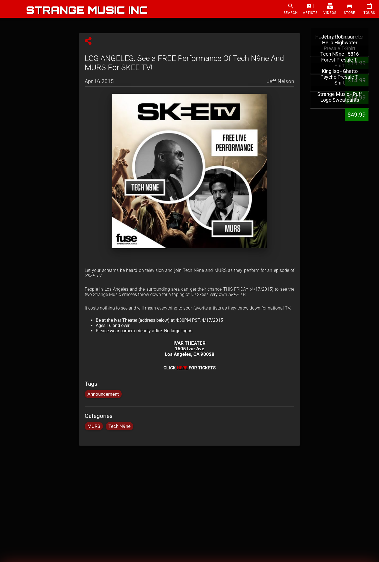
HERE (182, 368)
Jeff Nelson (280, 81)
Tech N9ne (119, 426)
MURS (93, 426)
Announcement (103, 394)
